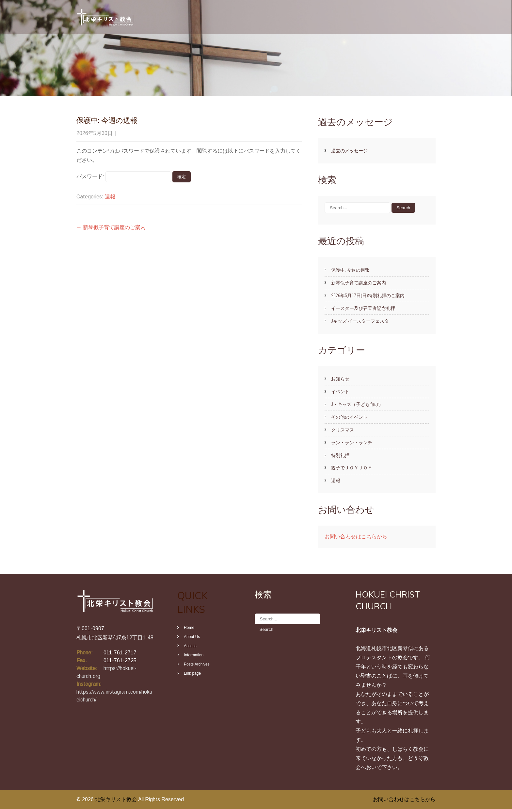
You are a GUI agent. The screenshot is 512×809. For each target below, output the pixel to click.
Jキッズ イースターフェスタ (360, 321)
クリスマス (342, 429)
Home (189, 627)
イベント (340, 391)
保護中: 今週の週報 (350, 270)
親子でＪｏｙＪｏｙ (351, 467)
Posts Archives (197, 664)
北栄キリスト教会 (116, 799)
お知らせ (340, 378)
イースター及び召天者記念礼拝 (363, 308)
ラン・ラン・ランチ (351, 442)
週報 (110, 196)
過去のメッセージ (349, 150)
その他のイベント (349, 417)
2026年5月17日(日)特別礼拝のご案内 (368, 295)
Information (193, 655)
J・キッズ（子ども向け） (357, 404)
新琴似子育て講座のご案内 (111, 227)
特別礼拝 (340, 455)
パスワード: (123, 176)
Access (190, 646)
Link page (192, 673)
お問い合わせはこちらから (356, 536)
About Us (192, 636)
